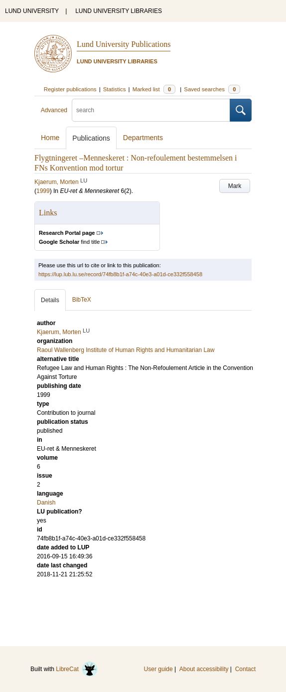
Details (50, 300)
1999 (43, 190)
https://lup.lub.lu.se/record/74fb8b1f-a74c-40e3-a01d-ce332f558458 (120, 274)
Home (50, 138)
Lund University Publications (123, 44)
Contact (245, 669)
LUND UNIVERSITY (32, 10)
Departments (143, 138)
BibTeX (81, 299)
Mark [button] (235, 185)
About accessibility (204, 669)
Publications (91, 138)
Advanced (54, 110)
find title (69, 242)
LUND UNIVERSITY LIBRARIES (118, 10)
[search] (151, 110)
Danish (46, 502)
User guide (158, 669)
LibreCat (77, 669)
